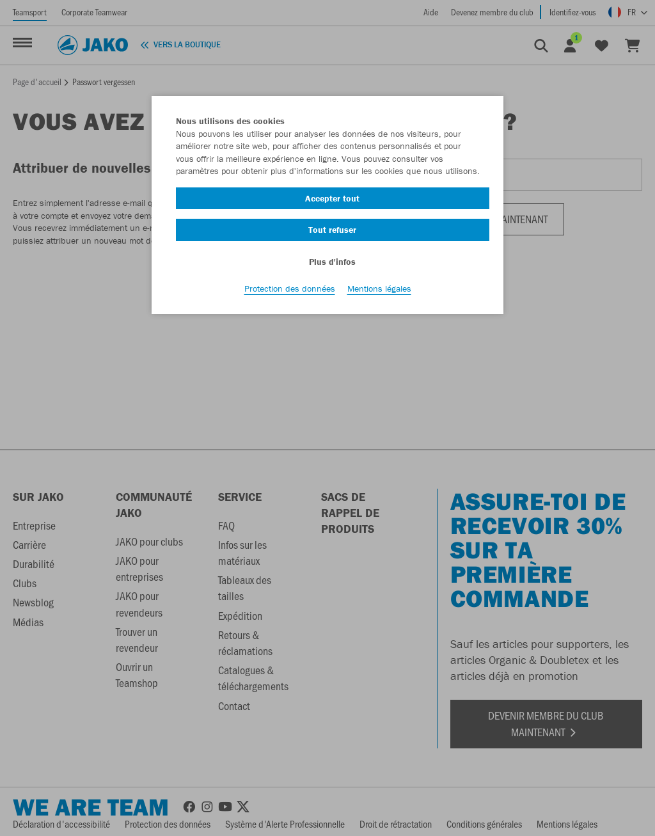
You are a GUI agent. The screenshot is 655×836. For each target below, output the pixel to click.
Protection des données (289, 288)
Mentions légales (379, 288)
